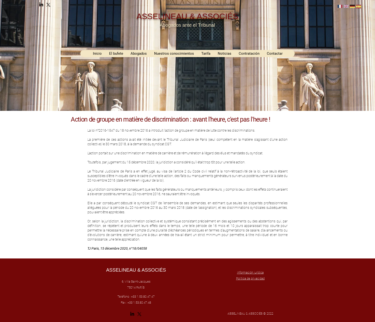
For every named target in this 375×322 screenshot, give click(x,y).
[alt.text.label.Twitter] (48, 4)
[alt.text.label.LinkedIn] (41, 4)
